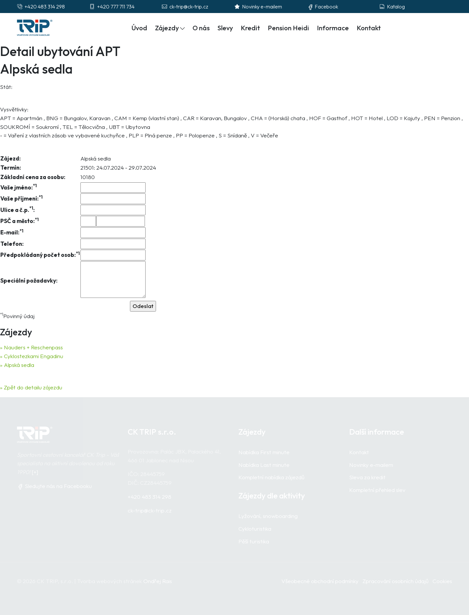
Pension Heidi (288, 28)
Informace (333, 28)
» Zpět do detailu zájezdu (31, 387)
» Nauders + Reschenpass (31, 347)
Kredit (250, 28)
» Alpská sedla (17, 364)
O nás (201, 28)
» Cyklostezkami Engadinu (31, 356)
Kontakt (369, 28)
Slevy (225, 28)
